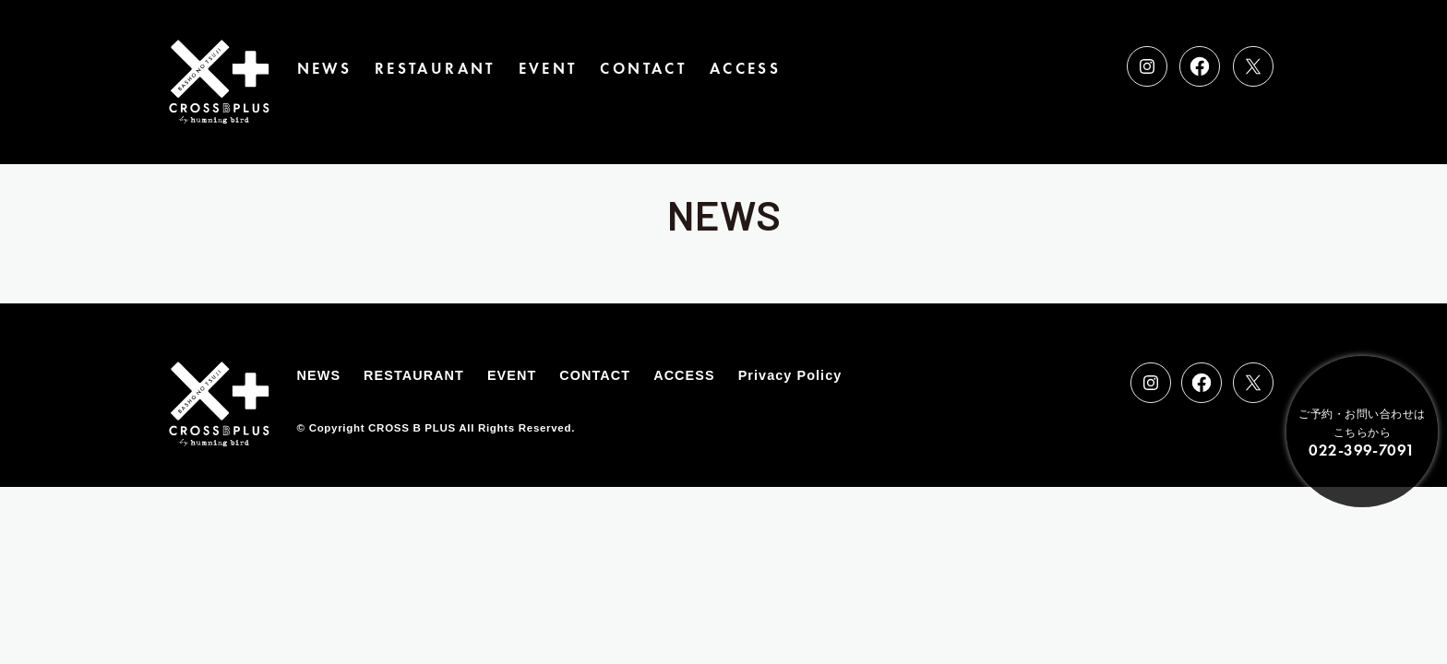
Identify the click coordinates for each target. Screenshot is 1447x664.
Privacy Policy (790, 375)
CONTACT (643, 68)
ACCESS (745, 68)
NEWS (324, 68)
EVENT (548, 68)
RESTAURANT (435, 68)
